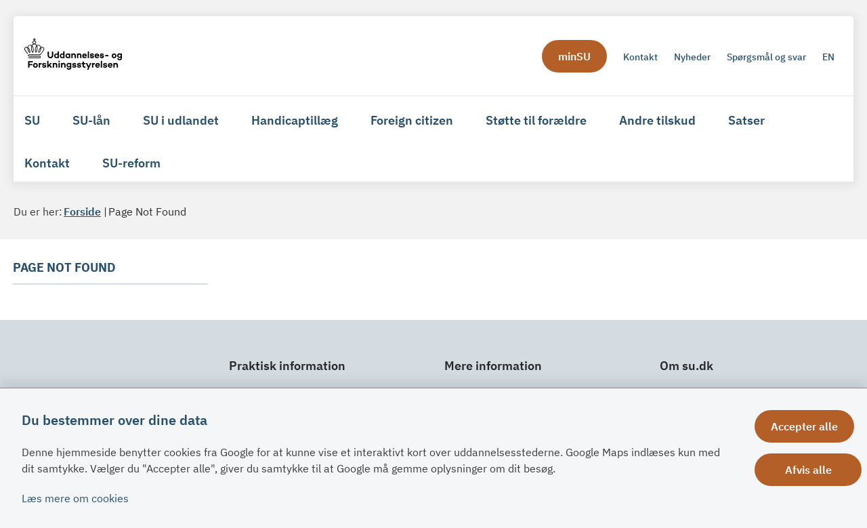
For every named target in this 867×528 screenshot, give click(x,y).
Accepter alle (811, 426)
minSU (574, 56)
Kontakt (47, 163)
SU (32, 120)
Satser (746, 120)
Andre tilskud (657, 120)
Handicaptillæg (294, 120)
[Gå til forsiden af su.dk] (73, 56)
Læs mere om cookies (75, 498)
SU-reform (131, 163)
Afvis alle (811, 469)
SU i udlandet (181, 120)
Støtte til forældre (536, 120)
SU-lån (91, 120)
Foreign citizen (412, 120)
